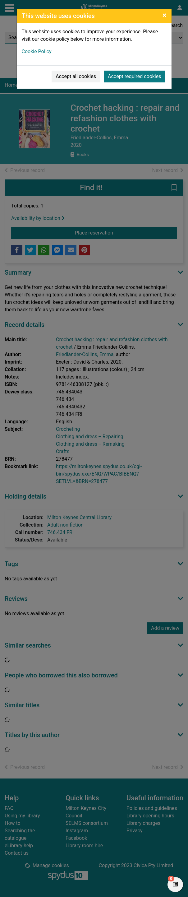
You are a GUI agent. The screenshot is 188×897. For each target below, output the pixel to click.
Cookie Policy (37, 51)
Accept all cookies (76, 76)
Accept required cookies (134, 76)
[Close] (165, 15)
